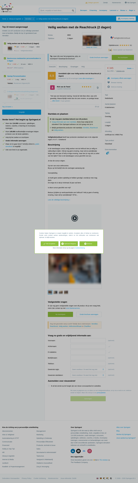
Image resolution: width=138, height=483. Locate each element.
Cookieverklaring (80, 248)
